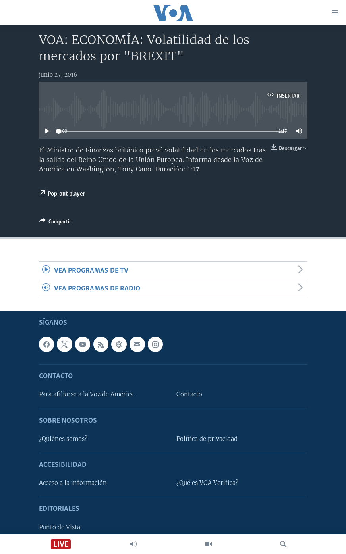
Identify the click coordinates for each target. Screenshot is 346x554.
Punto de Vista (59, 527)
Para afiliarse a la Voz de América (86, 394)
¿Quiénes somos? (63, 438)
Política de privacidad (207, 438)
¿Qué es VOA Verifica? (207, 483)
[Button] (55, 223)
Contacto (189, 394)
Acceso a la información (73, 483)
